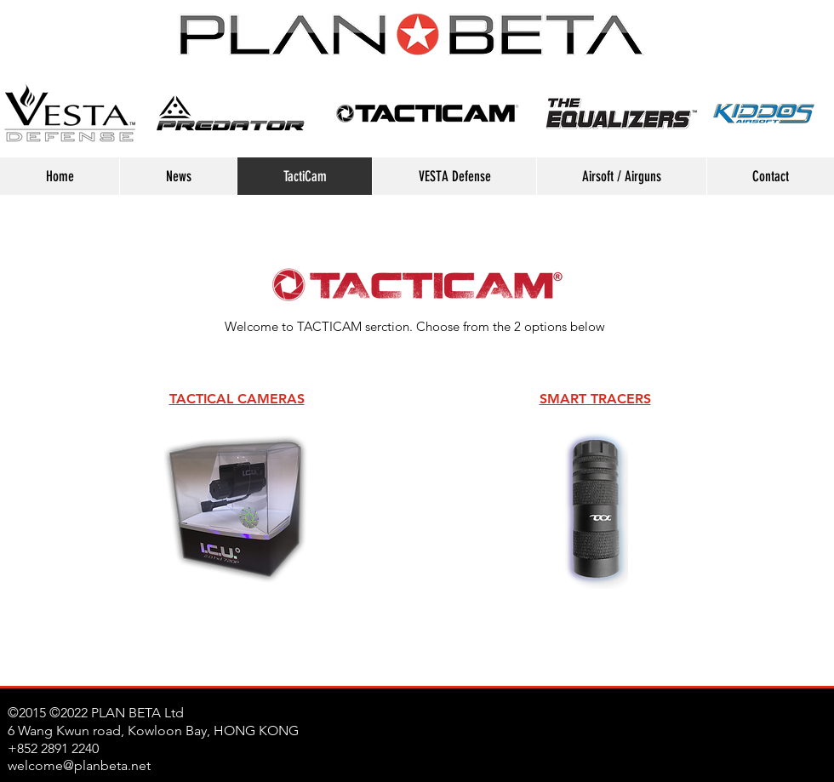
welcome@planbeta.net (79, 765)
